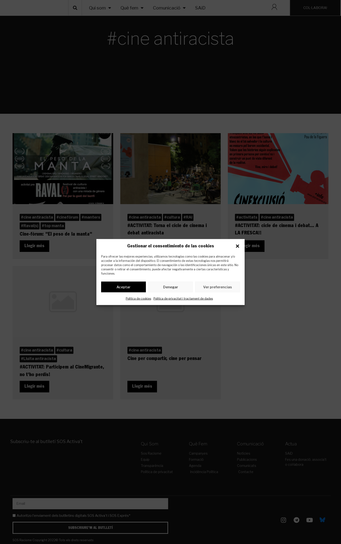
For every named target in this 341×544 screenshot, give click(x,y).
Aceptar (123, 288)
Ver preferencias (217, 288)
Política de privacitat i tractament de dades (183, 299)
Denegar (170, 288)
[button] (237, 246)
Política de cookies (138, 299)
